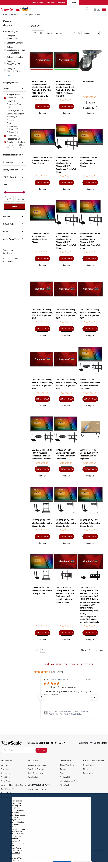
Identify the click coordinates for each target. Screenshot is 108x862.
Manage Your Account (37, 765)
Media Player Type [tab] (11, 239)
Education (50, 3)
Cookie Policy (15, 850)
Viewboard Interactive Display (13, 785)
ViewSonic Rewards (36, 769)
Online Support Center (37, 789)
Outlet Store (6, 777)
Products (14, 15)
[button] (42, 113)
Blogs (85, 769)
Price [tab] (5, 185)
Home (5, 15)
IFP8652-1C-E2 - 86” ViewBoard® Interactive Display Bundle (42, 591)
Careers (63, 773)
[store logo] (44, 9)
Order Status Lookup (36, 773)
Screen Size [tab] (8, 162)
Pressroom (87, 773)
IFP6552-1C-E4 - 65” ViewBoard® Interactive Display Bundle (66, 523)
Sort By (77, 33)
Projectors (5, 769)
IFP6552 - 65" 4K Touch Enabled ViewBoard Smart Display (42, 161)
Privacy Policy (15, 848)
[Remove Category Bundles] (5, 57)
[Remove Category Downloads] (5, 43)
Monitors (4, 765)
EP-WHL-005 (89, 82)
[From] (9, 199)
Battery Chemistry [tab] (10, 170)
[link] (68, 713)
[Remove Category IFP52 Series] (5, 37)
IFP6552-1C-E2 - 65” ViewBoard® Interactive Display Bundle (42, 523)
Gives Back (64, 785)
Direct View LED (7, 789)
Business (61, 3)
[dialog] (54, 827)
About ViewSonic (67, 765)
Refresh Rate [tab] (8, 224)
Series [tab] (5, 232)
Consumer (73, 3)
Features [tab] (6, 217)
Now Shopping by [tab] (10, 31)
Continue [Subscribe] (41, 750)
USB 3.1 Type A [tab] (9, 177)
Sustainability (65, 777)
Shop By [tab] (35, 26)
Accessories (6, 773)
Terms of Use (15, 852)
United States (98, 743)
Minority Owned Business (71, 781)
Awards (63, 769)
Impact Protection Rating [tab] (13, 155)
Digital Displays (28, 15)
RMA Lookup (33, 777)
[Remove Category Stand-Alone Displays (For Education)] (5, 50)
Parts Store (5, 781)
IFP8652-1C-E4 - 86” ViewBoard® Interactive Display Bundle (90, 523)
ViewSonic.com (37, 3)
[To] (20, 199)
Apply (14, 207)
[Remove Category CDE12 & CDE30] (5, 70)
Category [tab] (7, 88)
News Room (88, 765)
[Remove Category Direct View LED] (5, 63)
